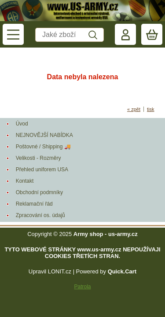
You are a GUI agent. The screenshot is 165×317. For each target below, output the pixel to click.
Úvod (22, 124)
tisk (150, 109)
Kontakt (25, 181)
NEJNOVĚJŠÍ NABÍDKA (44, 135)
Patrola (82, 287)
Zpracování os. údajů (40, 215)
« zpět (133, 109)
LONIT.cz (59, 271)
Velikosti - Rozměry (38, 158)
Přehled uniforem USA (42, 169)
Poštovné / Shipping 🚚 (43, 147)
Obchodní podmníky (39, 192)
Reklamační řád (34, 204)
